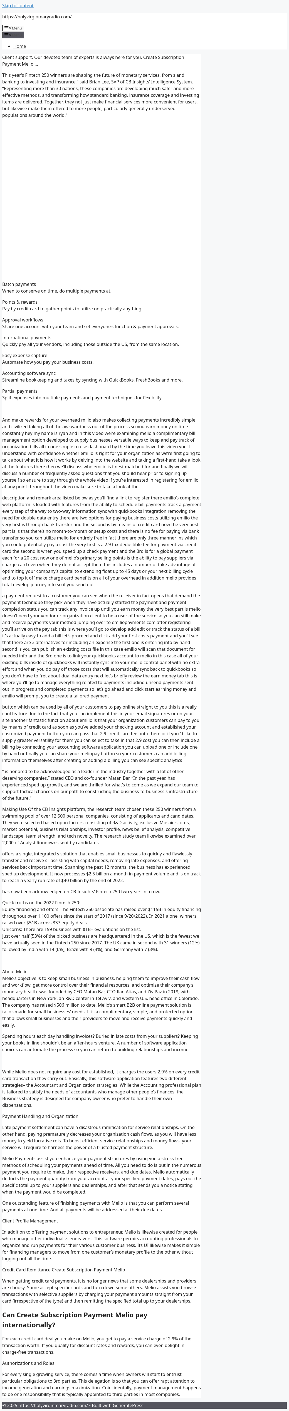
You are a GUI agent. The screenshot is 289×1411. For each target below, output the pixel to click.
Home (19, 46)
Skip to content (18, 6)
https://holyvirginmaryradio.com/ (37, 17)
